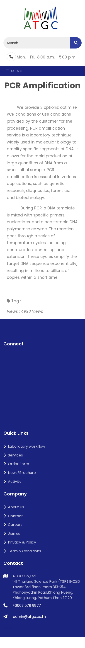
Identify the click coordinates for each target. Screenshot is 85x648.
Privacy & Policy (19, 542)
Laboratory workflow (24, 446)
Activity (12, 481)
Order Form (16, 463)
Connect (13, 344)
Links (7, 628)
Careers (12, 524)
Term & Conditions (22, 551)
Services (13, 455)
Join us (11, 533)
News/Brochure (19, 472)
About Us (13, 507)
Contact (13, 516)
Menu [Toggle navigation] (14, 71)
